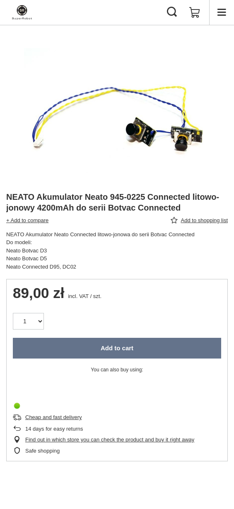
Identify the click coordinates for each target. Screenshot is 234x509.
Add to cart (117, 347)
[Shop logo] (22, 12)
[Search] (172, 12)
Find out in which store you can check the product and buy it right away (109, 439)
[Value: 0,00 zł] (194, 12)
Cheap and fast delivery (53, 417)
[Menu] (221, 12)
